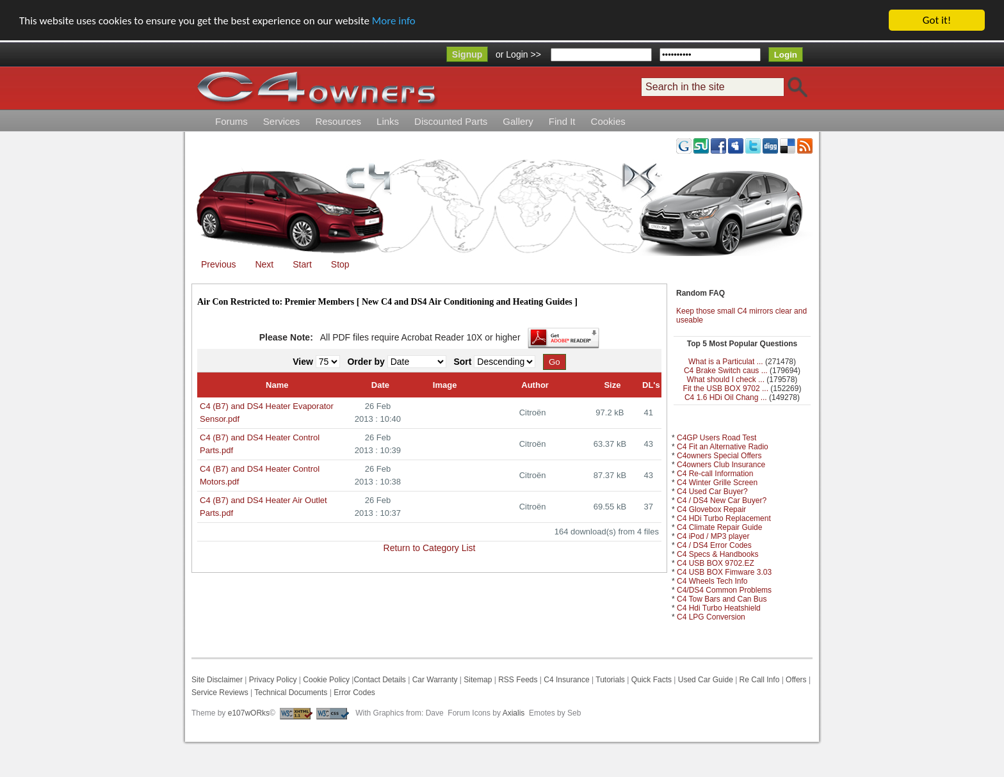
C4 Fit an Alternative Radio (722, 446)
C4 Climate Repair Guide (719, 527)
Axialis (514, 713)
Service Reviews (219, 692)
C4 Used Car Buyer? (712, 491)
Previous (218, 264)
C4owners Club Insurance (721, 464)
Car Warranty (435, 679)
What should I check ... (726, 379)
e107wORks (249, 713)
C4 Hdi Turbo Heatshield (719, 608)
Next (264, 264)
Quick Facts (652, 679)
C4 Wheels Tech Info (712, 581)
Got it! (937, 20)
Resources (338, 121)
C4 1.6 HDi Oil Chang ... (725, 397)
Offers (796, 679)
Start (302, 264)
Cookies (608, 121)
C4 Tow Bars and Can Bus (722, 599)
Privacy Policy (273, 679)
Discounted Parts (450, 121)
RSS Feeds (517, 679)
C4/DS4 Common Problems (724, 590)
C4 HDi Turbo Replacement (724, 518)
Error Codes (354, 692)
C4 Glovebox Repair (711, 509)
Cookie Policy (326, 679)
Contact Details (379, 679)
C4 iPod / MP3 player (713, 536)
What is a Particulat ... (725, 361)
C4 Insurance (566, 679)
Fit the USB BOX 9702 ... (725, 388)
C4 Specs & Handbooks (717, 554)
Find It (562, 121)
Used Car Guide (705, 679)
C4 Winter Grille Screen (717, 482)
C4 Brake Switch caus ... (726, 370)
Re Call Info (760, 679)
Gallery (518, 121)
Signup (467, 54)
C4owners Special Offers (719, 455)
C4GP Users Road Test (716, 437)
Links (387, 121)
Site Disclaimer (217, 679)
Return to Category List (430, 547)
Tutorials (610, 679)
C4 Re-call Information (715, 473)
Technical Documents (290, 692)
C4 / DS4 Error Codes (714, 545)
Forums (231, 121)
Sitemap (477, 679)
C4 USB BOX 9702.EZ (715, 563)
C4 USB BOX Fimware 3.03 (724, 572)
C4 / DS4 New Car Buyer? (721, 500)
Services (281, 121)
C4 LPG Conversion (711, 617)
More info (394, 21)
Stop (340, 264)
